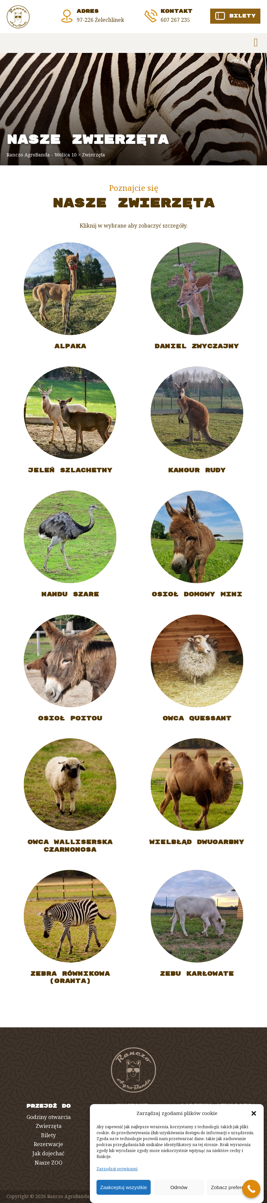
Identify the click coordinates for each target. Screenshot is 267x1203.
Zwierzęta (48, 1126)
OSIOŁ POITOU (70, 722)
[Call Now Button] (251, 1189)
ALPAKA (70, 350)
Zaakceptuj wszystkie (123, 1187)
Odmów (178, 1187)
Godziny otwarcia (48, 1117)
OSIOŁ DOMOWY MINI (197, 598)
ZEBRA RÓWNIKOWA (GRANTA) (70, 980)
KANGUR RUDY (197, 474)
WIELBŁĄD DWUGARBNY (196, 845)
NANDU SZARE (70, 598)
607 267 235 (175, 19)
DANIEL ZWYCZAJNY (197, 350)
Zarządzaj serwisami (116, 1169)
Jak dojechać (48, 1153)
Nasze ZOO (48, 1162)
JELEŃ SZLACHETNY (70, 474)
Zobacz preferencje (232, 1187)
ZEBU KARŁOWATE (197, 977)
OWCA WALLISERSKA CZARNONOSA (69, 849)
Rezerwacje (48, 1144)
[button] (253, 1113)
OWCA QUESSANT (197, 722)
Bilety (48, 1135)
